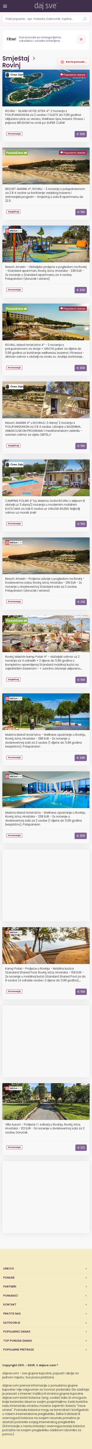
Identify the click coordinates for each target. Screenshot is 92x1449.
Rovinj (11, 65)
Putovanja (14, 134)
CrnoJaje (14, 75)
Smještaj (15, 58)
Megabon (13, 231)
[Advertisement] (46, 887)
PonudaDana (16, 153)
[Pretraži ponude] (85, 19)
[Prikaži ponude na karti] (74, 62)
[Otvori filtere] (46, 39)
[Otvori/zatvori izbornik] (4, 3)
